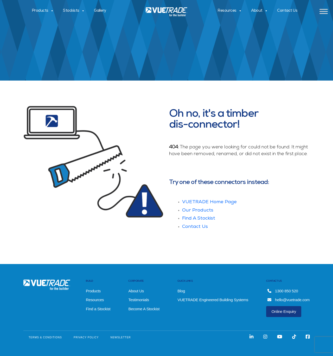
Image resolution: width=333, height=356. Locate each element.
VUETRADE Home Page (209, 202)
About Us (136, 291)
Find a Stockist (98, 309)
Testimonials (138, 300)
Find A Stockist (198, 218)
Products (43, 11)
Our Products (197, 210)
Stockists (74, 11)
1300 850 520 (282, 291)
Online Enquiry (283, 311)
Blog (181, 291)
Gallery (100, 11)
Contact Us (287, 11)
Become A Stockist (143, 309)
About (259, 11)
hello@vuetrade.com (288, 300)
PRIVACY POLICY (86, 337)
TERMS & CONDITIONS (45, 337)
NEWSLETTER (120, 337)
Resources (229, 11)
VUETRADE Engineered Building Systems (212, 300)
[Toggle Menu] (323, 11)
